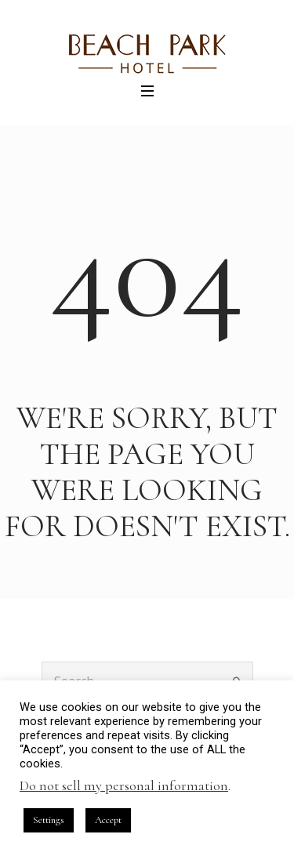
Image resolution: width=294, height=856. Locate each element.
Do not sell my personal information (124, 785)
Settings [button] (48, 820)
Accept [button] (108, 820)
